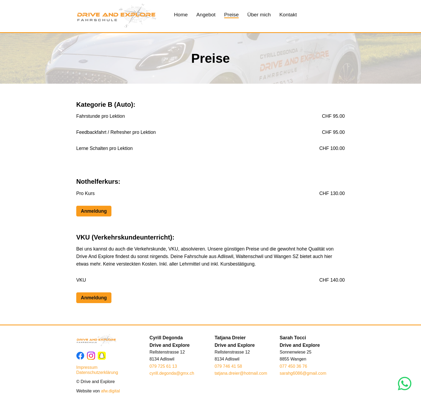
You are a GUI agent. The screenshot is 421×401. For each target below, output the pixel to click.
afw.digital (110, 391)
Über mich (259, 14)
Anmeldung (94, 211)
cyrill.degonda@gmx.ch (172, 373)
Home (181, 14)
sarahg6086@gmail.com (303, 373)
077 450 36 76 (293, 366)
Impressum (86, 367)
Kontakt (288, 14)
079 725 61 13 (163, 366)
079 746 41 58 (228, 366)
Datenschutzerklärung (97, 372)
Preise (231, 14)
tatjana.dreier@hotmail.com (241, 373)
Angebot (206, 14)
